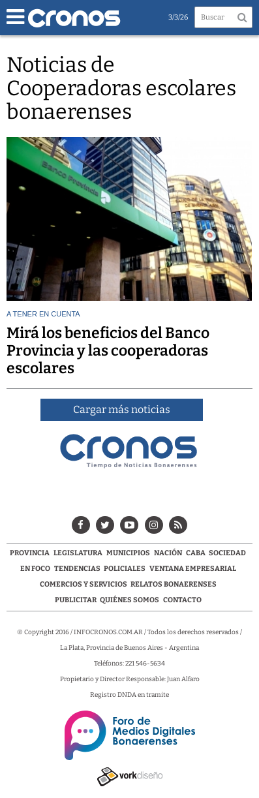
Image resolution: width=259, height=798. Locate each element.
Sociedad (227, 553)
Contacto (182, 600)
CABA (196, 553)
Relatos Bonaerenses (173, 584)
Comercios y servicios (84, 584)
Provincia (30, 553)
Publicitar (76, 600)
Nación (168, 553)
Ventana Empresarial (192, 568)
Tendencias (77, 568)
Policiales (124, 568)
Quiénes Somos (129, 600)
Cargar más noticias (121, 409)
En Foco (35, 568)
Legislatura (77, 553)
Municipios (128, 553)
